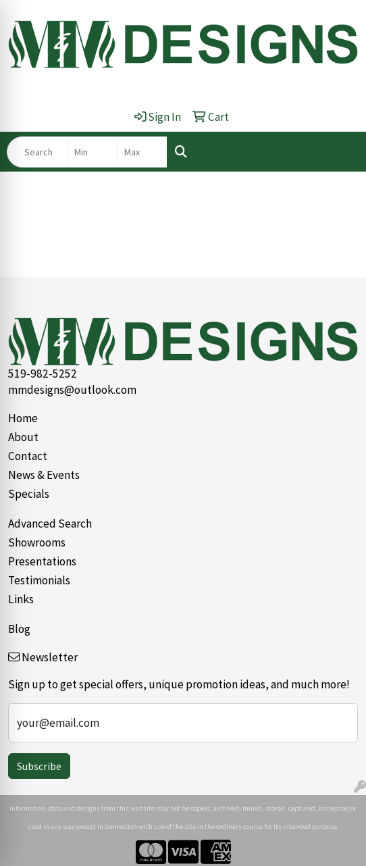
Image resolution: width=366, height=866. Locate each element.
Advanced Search (50, 523)
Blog (19, 628)
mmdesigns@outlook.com (72, 389)
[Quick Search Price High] (142, 152)
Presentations (42, 561)
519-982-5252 (42, 373)
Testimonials (39, 580)
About (23, 437)
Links (21, 599)
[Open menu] (338, 151)
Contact (27, 456)
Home (23, 418)
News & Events (44, 474)
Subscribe (39, 766)
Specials (28, 493)
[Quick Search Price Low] (92, 152)
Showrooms (37, 542)
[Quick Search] (37, 152)
